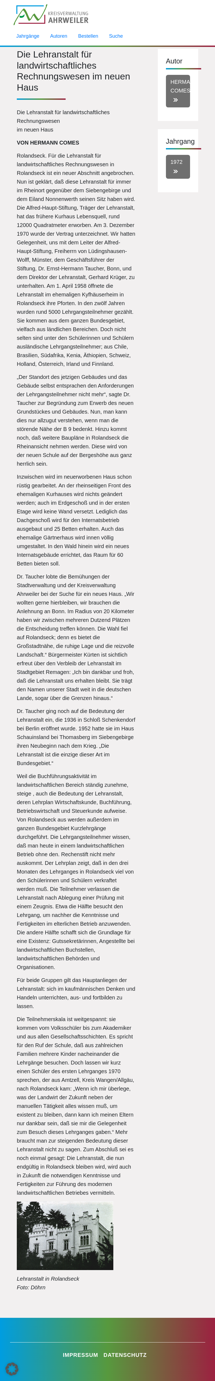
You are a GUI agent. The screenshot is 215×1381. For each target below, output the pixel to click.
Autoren (58, 36)
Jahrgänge (27, 36)
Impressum (80, 1355)
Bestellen (88, 36)
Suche (116, 36)
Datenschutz (125, 1355)
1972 (177, 162)
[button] (12, 1369)
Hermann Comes (180, 86)
